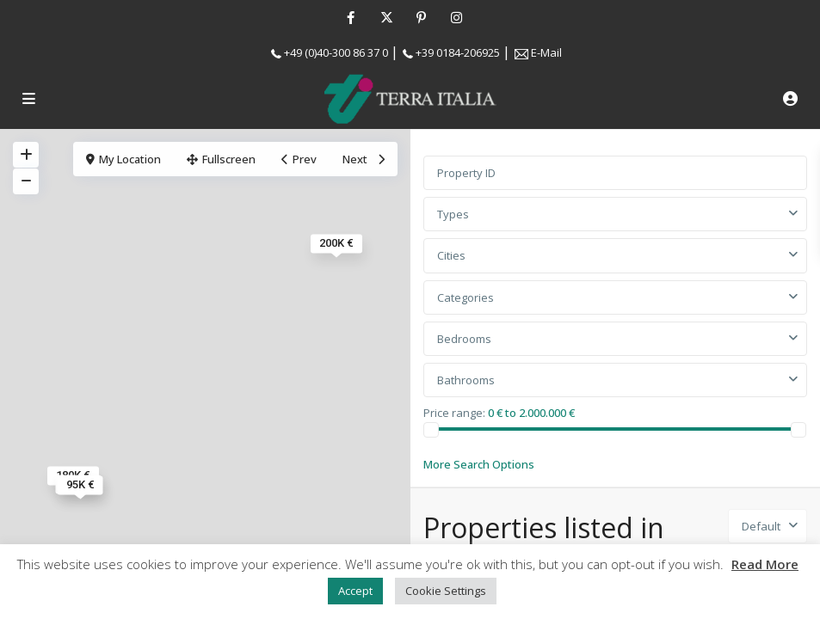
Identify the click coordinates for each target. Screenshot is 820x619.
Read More (764, 564)
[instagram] (456, 17)
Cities (451, 255)
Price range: (454, 412)
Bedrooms (464, 338)
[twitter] (386, 17)
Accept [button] (355, 590)
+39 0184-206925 (458, 52)
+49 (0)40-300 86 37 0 (336, 52)
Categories (465, 297)
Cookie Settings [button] (445, 590)
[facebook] (350, 17)
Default (761, 526)
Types (453, 214)
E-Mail (546, 52)
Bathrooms (466, 380)
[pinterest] (421, 17)
